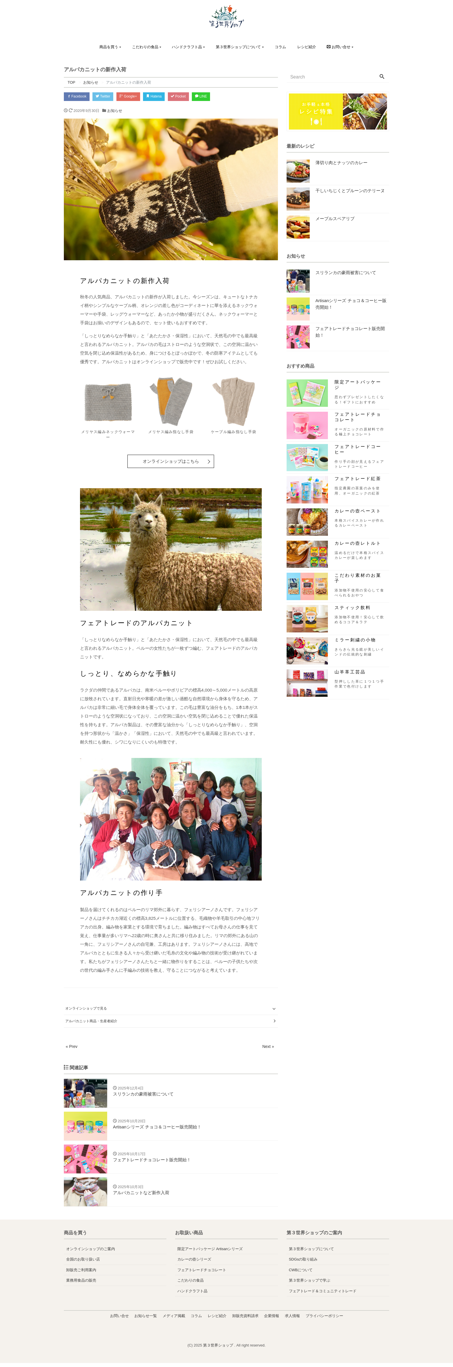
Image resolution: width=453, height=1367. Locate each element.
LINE (217, 97)
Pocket (191, 97)
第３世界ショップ (218, 1349)
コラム (280, 47)
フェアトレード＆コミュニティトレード (323, 1295)
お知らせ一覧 (145, 1320)
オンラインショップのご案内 (90, 1253)
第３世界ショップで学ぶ (309, 1284)
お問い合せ (119, 1320)
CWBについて (301, 1274)
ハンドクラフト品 (187, 47)
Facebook (78, 97)
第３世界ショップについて (238, 47)
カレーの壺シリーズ (194, 1263)
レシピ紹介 (306, 47)
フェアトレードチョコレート (201, 1274)
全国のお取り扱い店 (83, 1263)
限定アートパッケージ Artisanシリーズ (210, 1253)
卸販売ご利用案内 (81, 1274)
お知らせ (114, 112)
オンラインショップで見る (86, 1009)
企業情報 (271, 1320)
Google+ (135, 97)
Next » (268, 1046)
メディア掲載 (174, 1320)
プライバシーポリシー (324, 1320)
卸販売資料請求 (245, 1320)
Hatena (164, 97)
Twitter (108, 97)
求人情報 (292, 1320)
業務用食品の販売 (81, 1284)
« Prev (71, 1046)
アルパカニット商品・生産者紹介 (91, 1022)
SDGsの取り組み (303, 1263)
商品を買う (108, 47)
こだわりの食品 (145, 47)
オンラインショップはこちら (171, 462)
